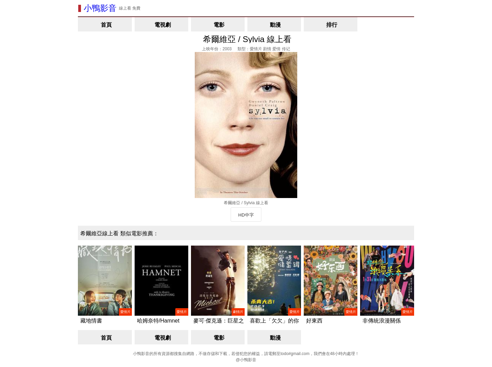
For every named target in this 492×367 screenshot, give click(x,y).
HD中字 (246, 215)
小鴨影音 (100, 8)
